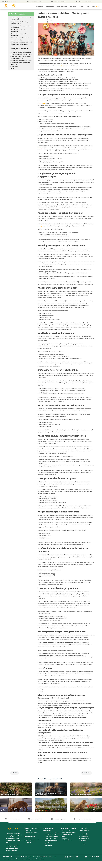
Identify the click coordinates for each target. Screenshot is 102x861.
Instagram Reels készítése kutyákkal (21, 42)
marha (44, 226)
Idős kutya (73, 6)
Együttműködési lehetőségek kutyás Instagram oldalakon (21, 57)
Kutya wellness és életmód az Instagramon (19, 45)
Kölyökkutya (39, 6)
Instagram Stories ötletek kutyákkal (20, 52)
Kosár (93, 6)
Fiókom (88, 6)
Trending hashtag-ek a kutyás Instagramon (19, 34)
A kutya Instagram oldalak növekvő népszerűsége (20, 18)
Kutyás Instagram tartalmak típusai (20, 38)
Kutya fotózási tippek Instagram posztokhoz (19, 49)
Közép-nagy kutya (61, 6)
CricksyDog (60, 66)
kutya (51, 20)
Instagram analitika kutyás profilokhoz (21, 60)
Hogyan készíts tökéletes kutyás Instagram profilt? (19, 22)
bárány (40, 148)
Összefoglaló (14, 66)
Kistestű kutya (50, 6)
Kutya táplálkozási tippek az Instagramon (18, 30)
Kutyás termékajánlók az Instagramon (21, 54)
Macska (81, 6)
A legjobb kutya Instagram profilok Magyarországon (20, 26)
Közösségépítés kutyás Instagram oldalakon (20, 63)
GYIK (12, 69)
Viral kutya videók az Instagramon (20, 40)
